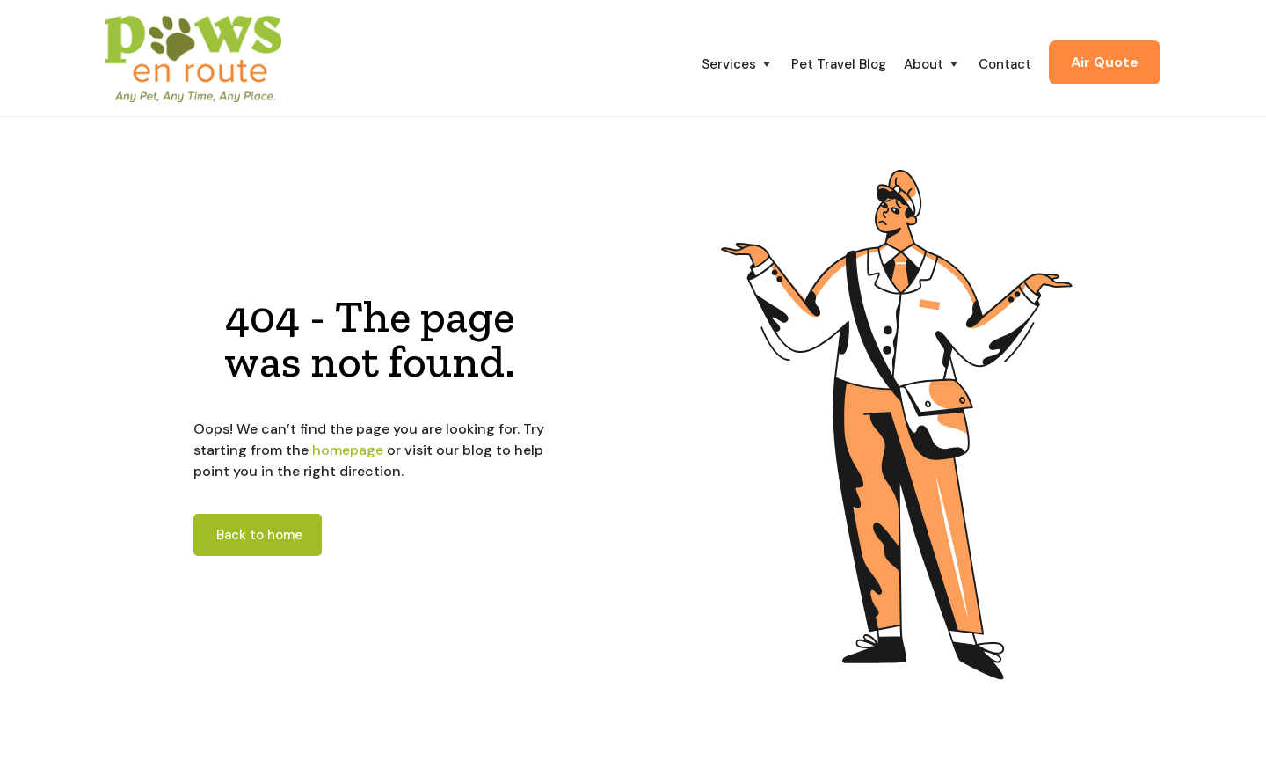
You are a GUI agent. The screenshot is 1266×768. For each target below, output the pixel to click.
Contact (1005, 64)
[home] (193, 58)
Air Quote (1105, 62)
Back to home (259, 535)
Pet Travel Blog (838, 64)
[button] (746, 64)
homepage (346, 450)
